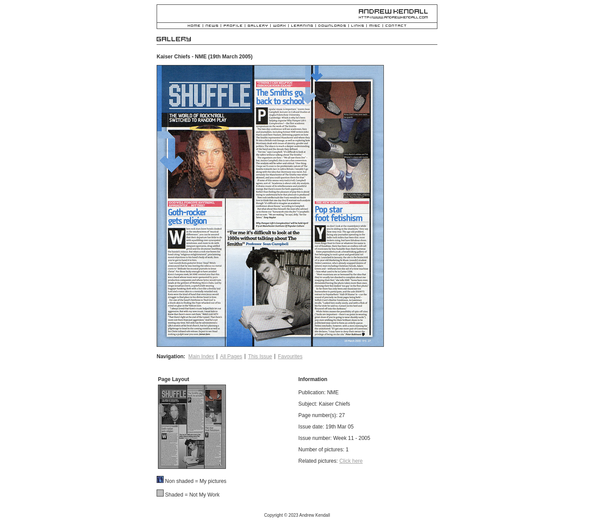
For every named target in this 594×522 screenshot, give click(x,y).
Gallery (258, 26)
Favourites (290, 356)
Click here (350, 461)
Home (194, 26)
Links (357, 26)
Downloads (332, 26)
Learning (302, 26)
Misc (374, 26)
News (212, 26)
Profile (233, 26)
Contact (396, 26)
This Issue (260, 356)
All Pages (231, 356)
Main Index (201, 356)
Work (279, 26)
